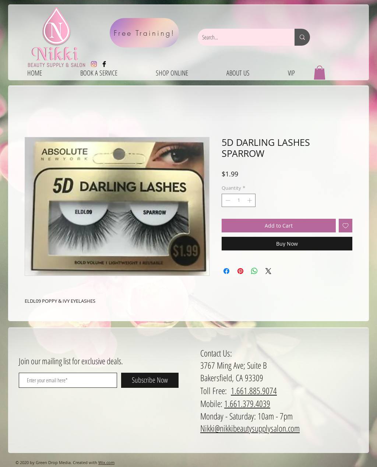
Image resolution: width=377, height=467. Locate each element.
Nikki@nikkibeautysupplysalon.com (250, 428)
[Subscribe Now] (150, 380)
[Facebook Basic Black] (104, 64)
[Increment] (250, 200)
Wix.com (106, 462)
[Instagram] (94, 64)
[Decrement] (227, 200)
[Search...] (240, 37)
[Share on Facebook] (226, 271)
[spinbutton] (239, 200)
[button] (319, 73)
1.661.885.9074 (254, 391)
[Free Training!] (144, 33)
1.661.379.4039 (247, 403)
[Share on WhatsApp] (254, 271)
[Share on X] (268, 271)
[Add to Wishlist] (345, 225)
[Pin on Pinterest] (240, 271)
